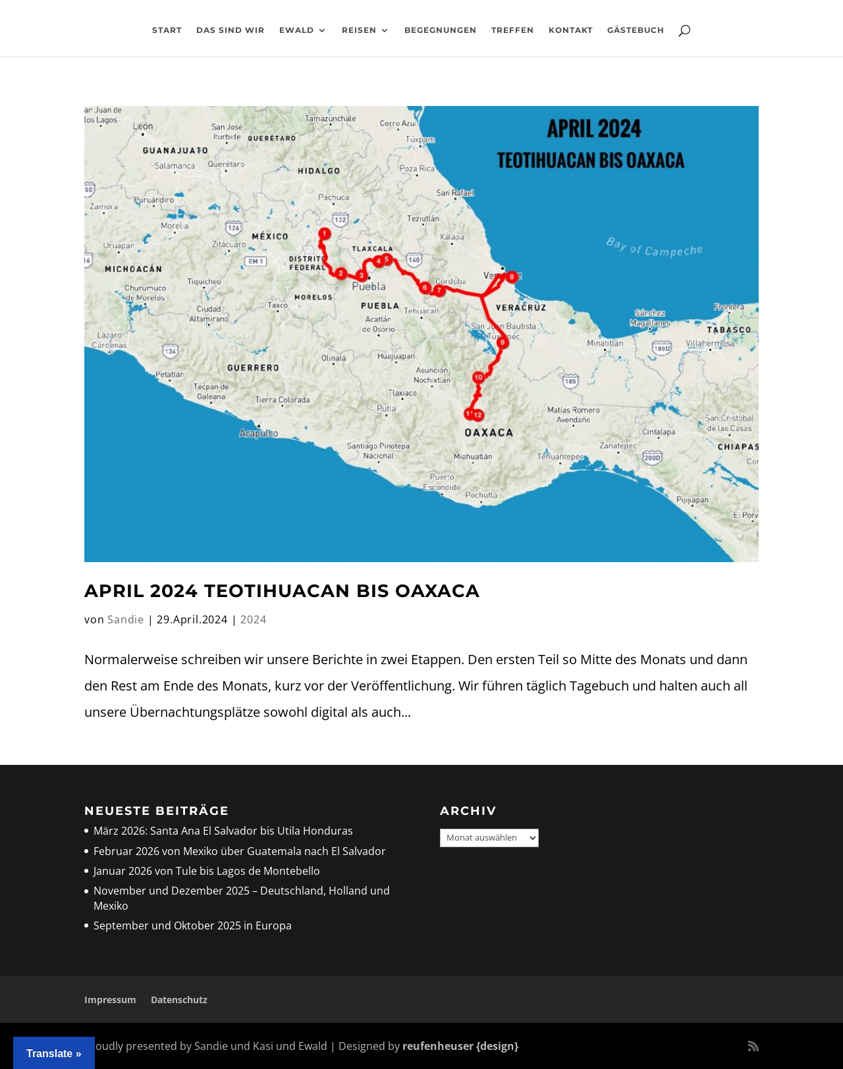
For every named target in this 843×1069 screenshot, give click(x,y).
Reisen (359, 30)
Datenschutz (179, 999)
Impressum (110, 999)
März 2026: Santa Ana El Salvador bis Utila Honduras (223, 830)
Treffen (512, 30)
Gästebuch (636, 30)
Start (167, 30)
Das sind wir (230, 30)
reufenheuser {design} (460, 1046)
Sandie (125, 619)
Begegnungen (440, 30)
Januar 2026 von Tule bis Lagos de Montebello (207, 871)
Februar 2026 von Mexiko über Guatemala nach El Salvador (240, 851)
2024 (253, 619)
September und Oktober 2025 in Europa (193, 925)
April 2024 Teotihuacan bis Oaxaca (282, 591)
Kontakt (571, 30)
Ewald (296, 30)
